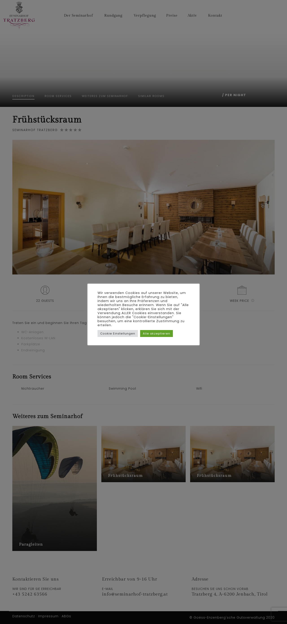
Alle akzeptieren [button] (156, 333)
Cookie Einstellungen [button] (117, 333)
